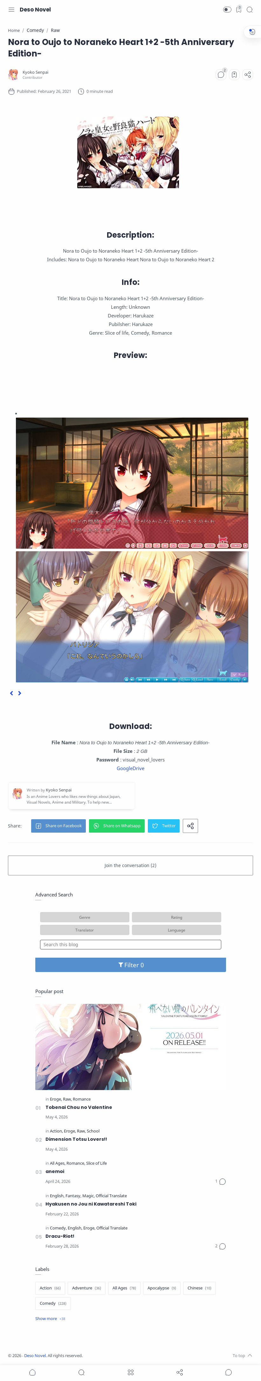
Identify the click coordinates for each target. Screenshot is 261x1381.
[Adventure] (87, 1288)
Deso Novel (35, 9)
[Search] (249, 9)
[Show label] (50, 1319)
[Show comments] (228, 1372)
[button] (227, 9)
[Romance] (82, 1099)
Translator (84, 929)
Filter (130, 965)
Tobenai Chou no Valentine (78, 1107)
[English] (57, 1196)
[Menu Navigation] (11, 9)
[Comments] (221, 74)
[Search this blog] (130, 944)
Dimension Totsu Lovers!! (76, 1139)
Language (176, 929)
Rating (176, 917)
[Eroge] (56, 1099)
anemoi (54, 1171)
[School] (93, 1131)
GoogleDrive (130, 768)
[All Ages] (57, 1164)
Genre (84, 917)
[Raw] (67, 1099)
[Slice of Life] (96, 1164)
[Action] (56, 1131)
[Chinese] (199, 1288)
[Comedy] (58, 1228)
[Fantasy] (73, 1196)
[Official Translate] (111, 1196)
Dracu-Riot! (59, 1236)
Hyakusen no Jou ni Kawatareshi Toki (90, 1204)
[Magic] (88, 1196)
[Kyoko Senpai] (35, 72)
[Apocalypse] (162, 1288)
